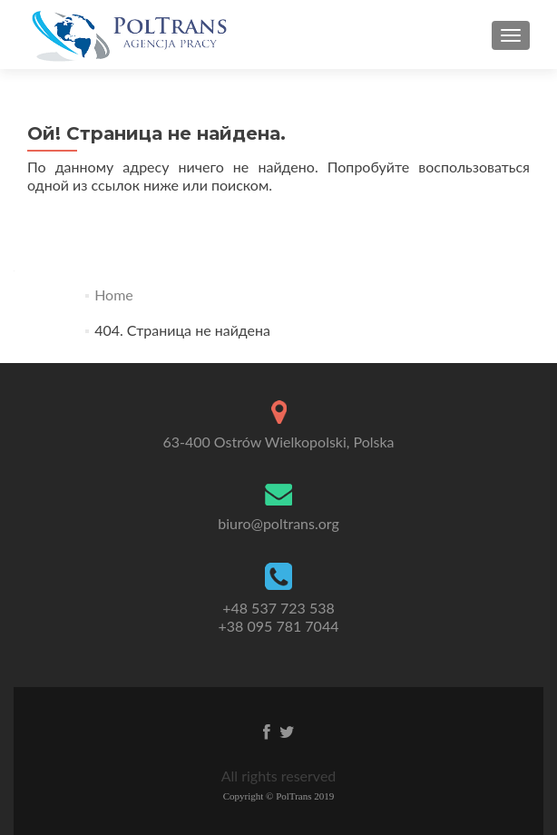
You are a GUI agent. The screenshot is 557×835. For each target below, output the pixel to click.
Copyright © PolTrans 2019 (279, 796)
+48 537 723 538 (278, 617)
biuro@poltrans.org (278, 523)
